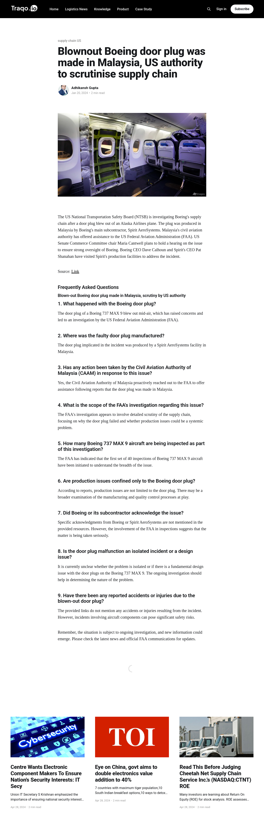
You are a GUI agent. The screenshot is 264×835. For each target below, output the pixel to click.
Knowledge (102, 9)
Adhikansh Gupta (84, 88)
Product (123, 9)
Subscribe (242, 9)
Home (54, 9)
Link (75, 271)
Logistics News (76, 9)
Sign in (221, 9)
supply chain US (69, 41)
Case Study (143, 9)
